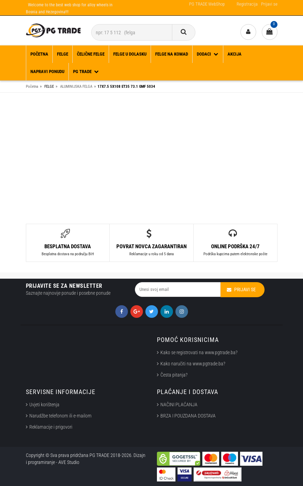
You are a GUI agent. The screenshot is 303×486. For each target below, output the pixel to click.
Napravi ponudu (47, 71)
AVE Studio (68, 462)
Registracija (247, 4)
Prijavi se (269, 4)
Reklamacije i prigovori (51, 427)
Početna (39, 54)
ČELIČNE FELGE (90, 54)
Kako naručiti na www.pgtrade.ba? (192, 363)
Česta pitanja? (174, 375)
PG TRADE (86, 71)
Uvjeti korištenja (44, 404)
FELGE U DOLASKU (129, 54)
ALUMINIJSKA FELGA (76, 86)
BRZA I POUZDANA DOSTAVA (188, 416)
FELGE (62, 54)
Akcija (234, 54)
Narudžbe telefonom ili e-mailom (60, 416)
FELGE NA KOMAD (171, 54)
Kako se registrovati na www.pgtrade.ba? (199, 352)
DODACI (208, 54)
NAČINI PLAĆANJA (178, 404)
